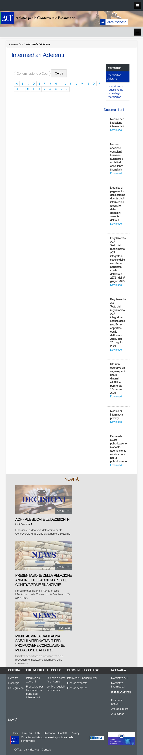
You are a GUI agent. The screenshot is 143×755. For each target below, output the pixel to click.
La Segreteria (16, 688)
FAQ (37, 733)
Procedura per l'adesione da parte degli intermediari (115, 91)
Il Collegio (13, 683)
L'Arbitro (13, 678)
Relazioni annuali (116, 701)
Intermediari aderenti (33, 679)
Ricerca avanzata (77, 683)
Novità (12, 719)
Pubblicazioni (120, 692)
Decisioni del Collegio (83, 670)
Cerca (59, 73)
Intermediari (35, 670)
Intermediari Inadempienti (82, 678)
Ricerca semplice (77, 688)
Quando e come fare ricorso (56, 679)
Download (116, 130)
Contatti (62, 733)
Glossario (49, 733)
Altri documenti (120, 708)
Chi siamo (14, 670)
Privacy (75, 733)
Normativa (118, 670)
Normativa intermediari (118, 684)
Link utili (27, 733)
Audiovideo (117, 714)
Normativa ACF (120, 678)
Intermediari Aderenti (37, 44)
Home (15, 733)
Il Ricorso (54, 670)
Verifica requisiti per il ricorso (56, 688)
